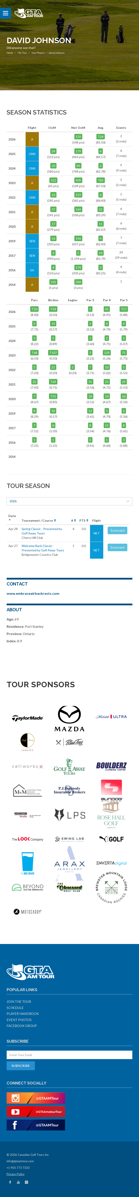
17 (53, 224)
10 (53, 166)
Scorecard (117, 530)
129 (106, 353)
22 (100, 209)
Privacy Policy (15, 1174)
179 (78, 151)
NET (97, 533)
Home (10, 52)
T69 (53, 382)
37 (53, 209)
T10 (34, 309)
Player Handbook (23, 1014)
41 (107, 309)
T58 (53, 309)
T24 (100, 137)
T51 (53, 396)
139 (78, 137)
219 (78, 195)
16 (53, 195)
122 (53, 180)
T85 (100, 180)
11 (100, 224)
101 (53, 282)
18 (90, 396)
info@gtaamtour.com (20, 1161)
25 (107, 382)
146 (78, 238)
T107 (53, 353)
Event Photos (19, 1020)
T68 (34, 353)
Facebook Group (22, 1026)
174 (78, 267)
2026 (69, 501)
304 (78, 282)
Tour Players (38, 52)
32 (34, 382)
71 (124, 353)
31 (90, 382)
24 (53, 151)
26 (124, 396)
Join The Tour (19, 1001)
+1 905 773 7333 (18, 1167)
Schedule (15, 1008)
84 (78, 166)
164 (78, 209)
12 (90, 411)
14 (53, 323)
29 (124, 382)
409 (78, 180)
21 (53, 367)
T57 (124, 309)
